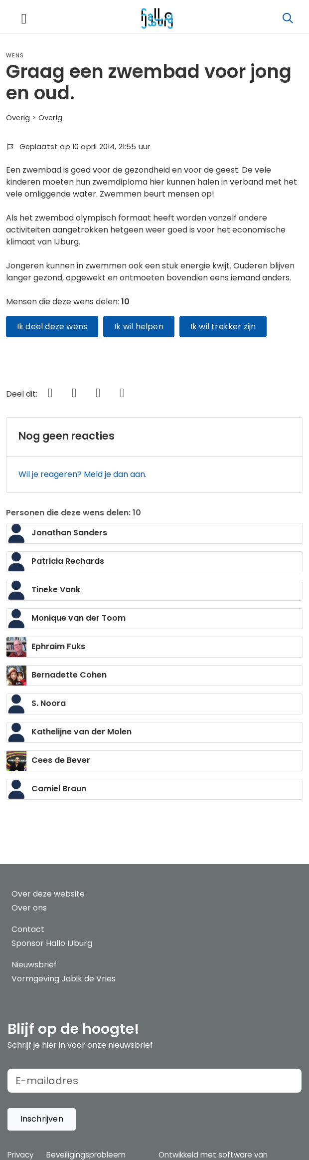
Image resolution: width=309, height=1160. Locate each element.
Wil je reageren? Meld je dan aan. (82, 474)
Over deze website (48, 894)
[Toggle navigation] (24, 18)
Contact (27, 929)
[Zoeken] (287, 18)
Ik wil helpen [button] (138, 326)
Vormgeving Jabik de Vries (63, 978)
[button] (41, 1119)
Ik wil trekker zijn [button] (223, 326)
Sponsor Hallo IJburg (51, 943)
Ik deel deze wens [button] (52, 326)
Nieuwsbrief (34, 964)
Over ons (29, 908)
